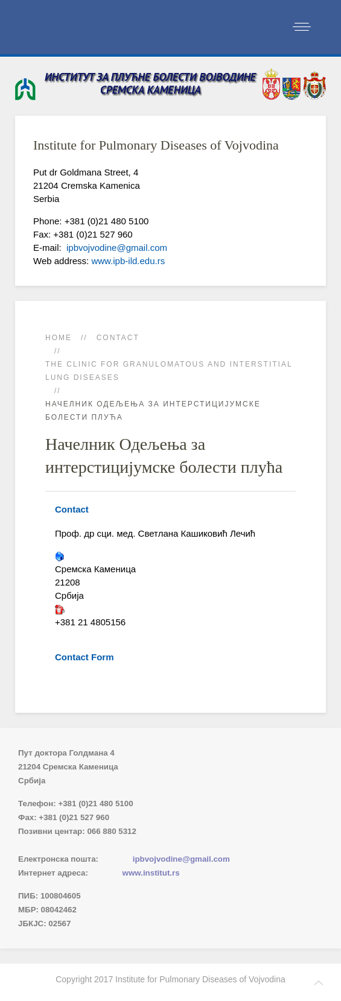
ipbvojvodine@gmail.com (115, 247)
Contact (118, 337)
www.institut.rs (151, 872)
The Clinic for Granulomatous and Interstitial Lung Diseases (168, 371)
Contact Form (84, 657)
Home (58, 337)
